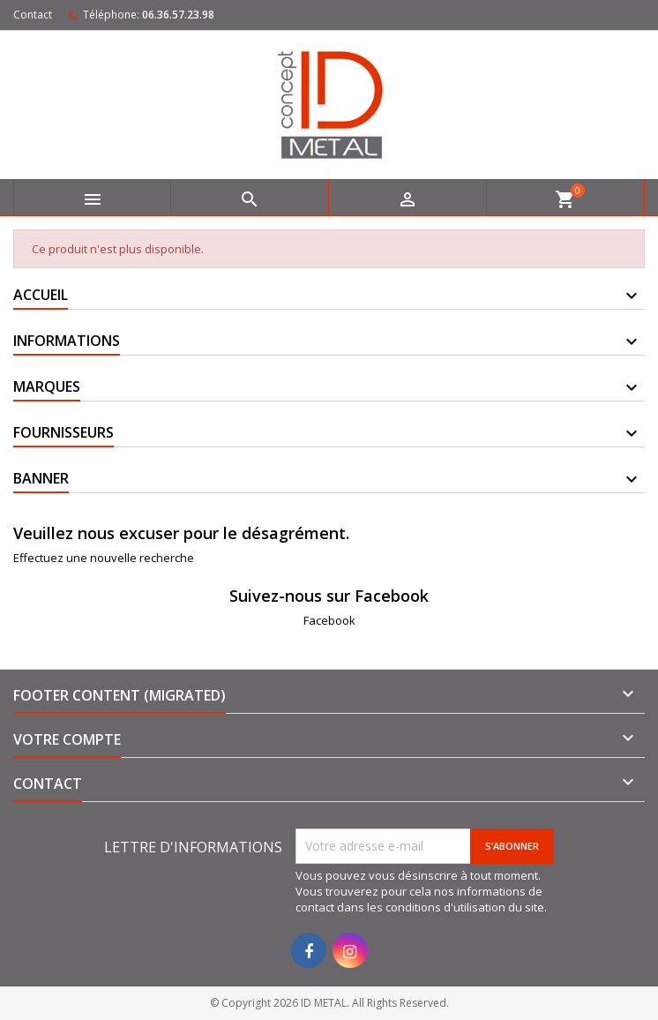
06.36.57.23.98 (178, 14)
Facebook (329, 620)
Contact (32, 14)
